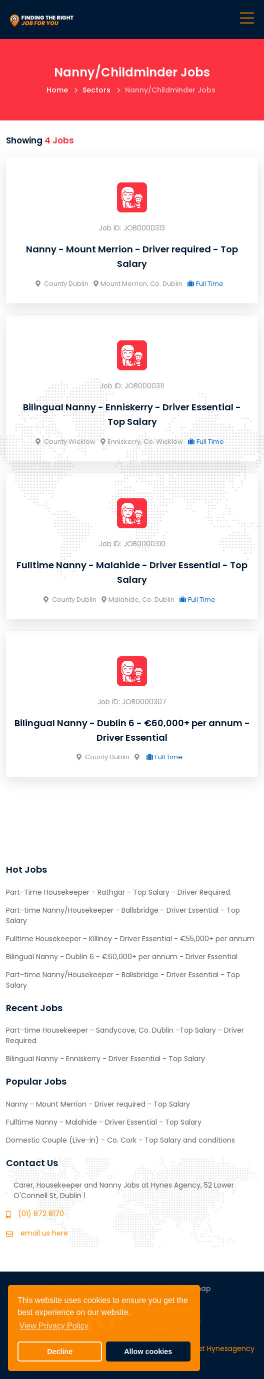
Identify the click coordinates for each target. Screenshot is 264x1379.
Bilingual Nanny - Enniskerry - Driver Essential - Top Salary (105, 1059)
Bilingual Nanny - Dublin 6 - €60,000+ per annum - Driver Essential (122, 957)
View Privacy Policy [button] (53, 1326)
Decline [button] (59, 1352)
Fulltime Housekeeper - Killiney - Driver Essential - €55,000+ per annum (130, 939)
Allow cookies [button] (148, 1352)
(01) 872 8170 (41, 1214)
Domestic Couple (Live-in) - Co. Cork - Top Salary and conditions (120, 1140)
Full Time (206, 283)
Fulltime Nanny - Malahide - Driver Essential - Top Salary (104, 1122)
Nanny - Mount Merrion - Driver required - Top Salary (98, 1104)
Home (57, 90)
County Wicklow (66, 441)
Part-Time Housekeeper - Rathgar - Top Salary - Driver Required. (119, 892)
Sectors (96, 90)
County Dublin (62, 283)
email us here (44, 1233)
